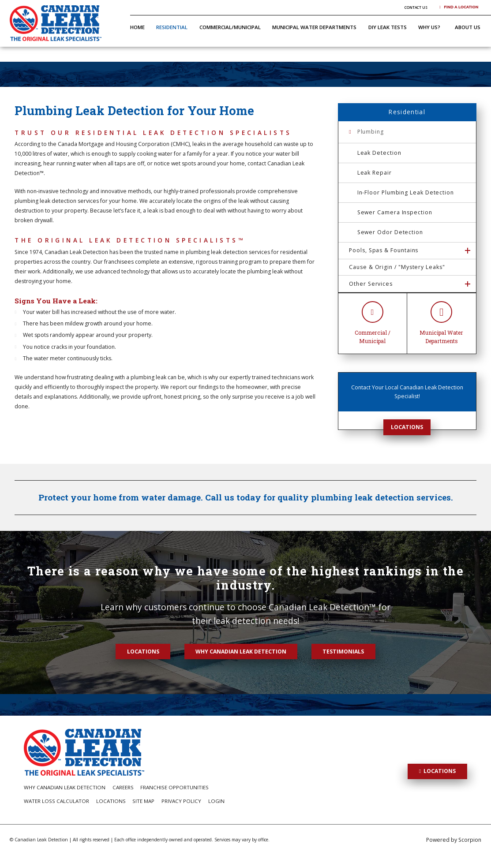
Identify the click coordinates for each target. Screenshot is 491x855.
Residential (171, 27)
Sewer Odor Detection (390, 232)
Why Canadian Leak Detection (240, 651)
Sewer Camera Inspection (394, 212)
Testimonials (343, 651)
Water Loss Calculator (56, 801)
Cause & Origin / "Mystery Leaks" (397, 267)
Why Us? (429, 27)
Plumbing (370, 131)
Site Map (143, 801)
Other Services (371, 283)
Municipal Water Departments (314, 27)
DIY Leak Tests (387, 27)
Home (137, 27)
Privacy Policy (181, 801)
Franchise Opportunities (174, 787)
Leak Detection (379, 153)
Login (216, 801)
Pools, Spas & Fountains (383, 250)
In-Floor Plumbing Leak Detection (405, 192)
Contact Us (416, 7)
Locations (407, 427)
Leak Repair (374, 172)
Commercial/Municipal (230, 27)
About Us (467, 27)
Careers (123, 787)
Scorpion (469, 840)
